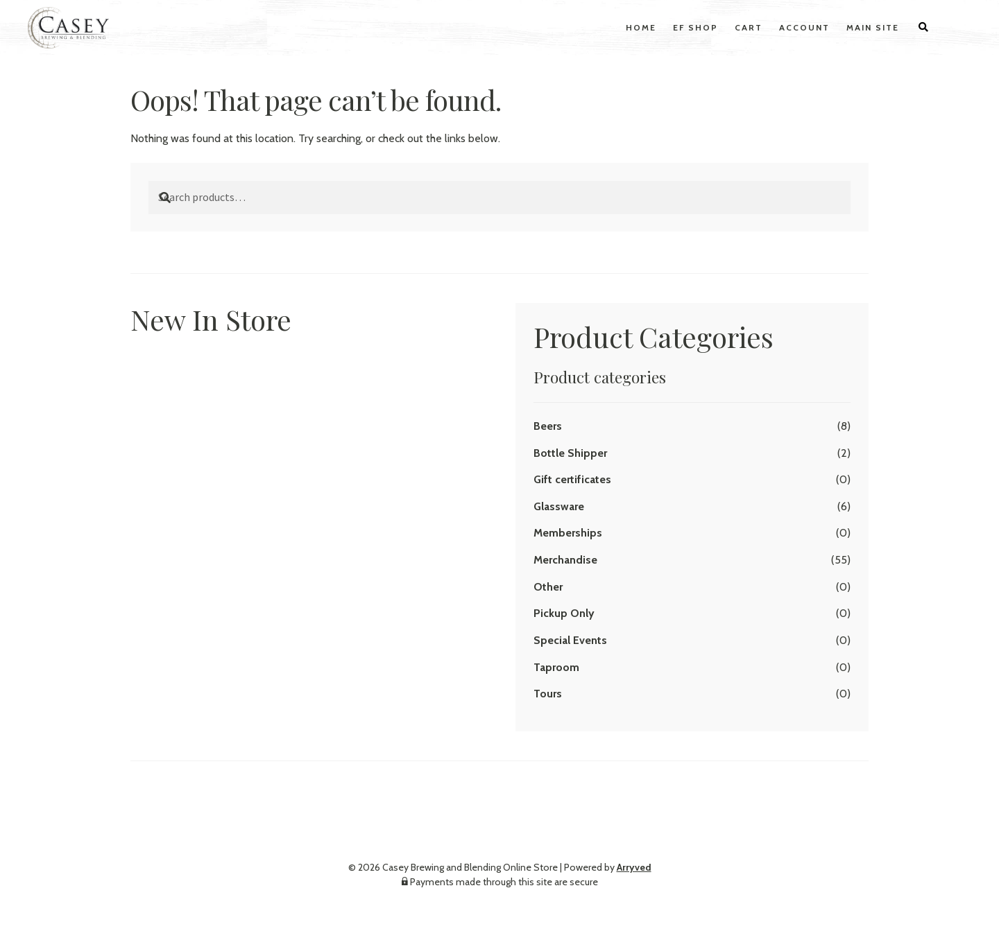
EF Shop (695, 27)
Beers (547, 426)
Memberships (567, 532)
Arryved (634, 867)
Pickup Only (564, 613)
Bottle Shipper (570, 453)
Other (548, 586)
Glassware (558, 506)
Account (804, 27)
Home (641, 27)
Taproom (556, 667)
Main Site (872, 27)
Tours (547, 693)
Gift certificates (572, 479)
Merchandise (565, 559)
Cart (748, 27)
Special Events (570, 640)
